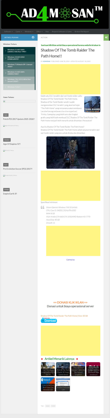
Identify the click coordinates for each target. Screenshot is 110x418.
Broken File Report (82, 31)
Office (38, 31)
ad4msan (46, 61)
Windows (28, 31)
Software (7, 31)
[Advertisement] (70, 79)
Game (18, 31)
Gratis (53, 406)
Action (44, 37)
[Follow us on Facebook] (33, 37)
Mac (47, 31)
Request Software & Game (62, 31)
